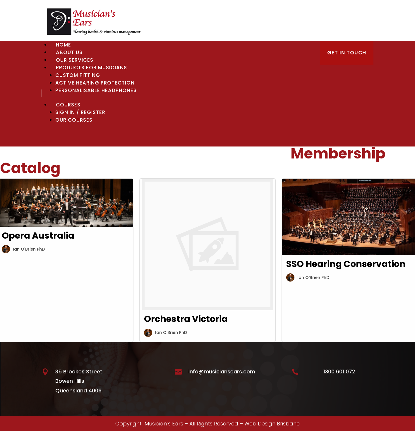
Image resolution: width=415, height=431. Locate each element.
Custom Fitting (77, 75)
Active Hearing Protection (95, 82)
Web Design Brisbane (272, 423)
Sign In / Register (80, 112)
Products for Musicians (91, 67)
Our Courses (73, 119)
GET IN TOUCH (346, 52)
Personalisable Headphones (96, 90)
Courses (68, 104)
